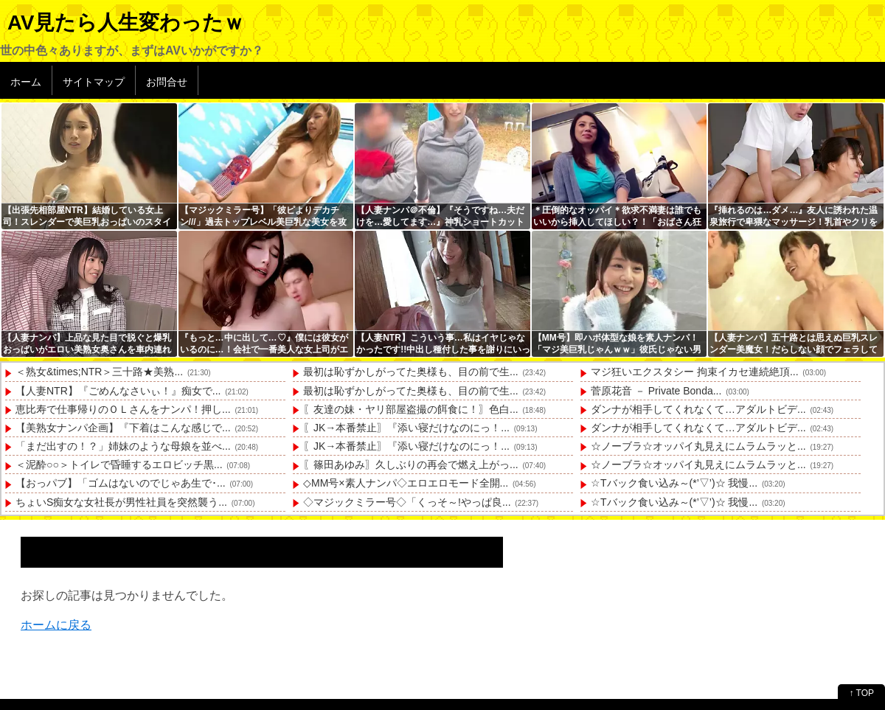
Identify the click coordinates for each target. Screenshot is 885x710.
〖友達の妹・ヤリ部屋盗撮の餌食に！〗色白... (410, 409)
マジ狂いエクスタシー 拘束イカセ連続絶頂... (695, 371)
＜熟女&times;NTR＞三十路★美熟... (99, 371)
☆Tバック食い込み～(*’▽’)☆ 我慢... (674, 483)
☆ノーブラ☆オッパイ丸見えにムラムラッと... (698, 446)
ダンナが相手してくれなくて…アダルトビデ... (698, 409)
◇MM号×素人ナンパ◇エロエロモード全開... (405, 483)
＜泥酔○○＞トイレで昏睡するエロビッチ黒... (119, 464)
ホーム (25, 82)
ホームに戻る (56, 625)
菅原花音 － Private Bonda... (656, 391)
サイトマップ (94, 82)
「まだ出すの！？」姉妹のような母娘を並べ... (123, 446)
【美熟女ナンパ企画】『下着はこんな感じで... (123, 428)
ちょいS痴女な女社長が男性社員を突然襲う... (121, 502)
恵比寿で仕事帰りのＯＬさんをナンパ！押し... (123, 409)
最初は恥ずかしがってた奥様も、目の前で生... (410, 371)
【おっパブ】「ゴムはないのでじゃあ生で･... (120, 483)
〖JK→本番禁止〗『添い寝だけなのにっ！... (406, 428)
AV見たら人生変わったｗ (125, 22)
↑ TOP (861, 693)
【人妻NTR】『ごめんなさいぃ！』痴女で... (118, 391)
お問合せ (166, 82)
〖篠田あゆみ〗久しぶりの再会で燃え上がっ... (410, 464)
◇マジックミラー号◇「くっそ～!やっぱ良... (407, 502)
